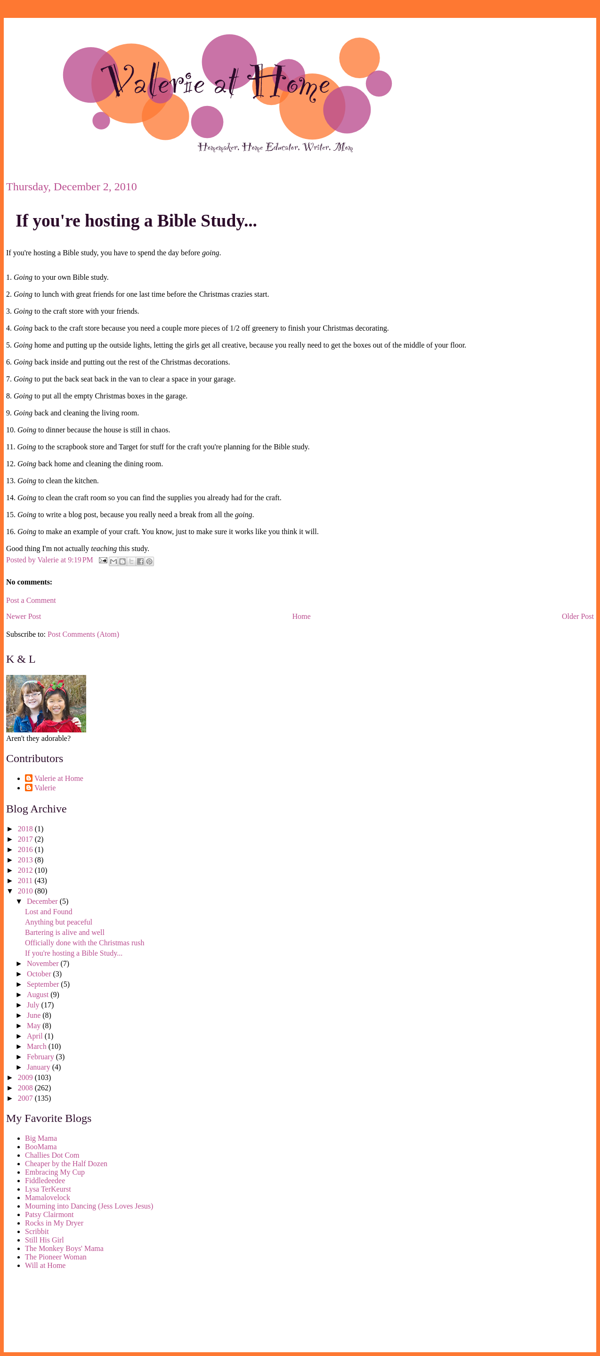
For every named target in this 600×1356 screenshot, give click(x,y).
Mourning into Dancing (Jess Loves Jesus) (89, 1206)
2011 (26, 881)
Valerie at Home (58, 778)
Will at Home (45, 1265)
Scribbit (37, 1231)
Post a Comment (31, 600)
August (38, 995)
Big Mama (41, 1138)
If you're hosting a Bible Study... (136, 220)
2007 (26, 1098)
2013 (26, 860)
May (34, 1026)
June (34, 1015)
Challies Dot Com (52, 1155)
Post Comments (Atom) (83, 634)
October (40, 974)
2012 (26, 870)
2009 (26, 1077)
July (34, 1005)
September (44, 984)
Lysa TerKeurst (48, 1189)
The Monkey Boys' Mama (64, 1248)
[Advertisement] (48, 1312)
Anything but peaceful (58, 922)
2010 (26, 891)
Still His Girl (44, 1240)
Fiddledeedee (45, 1181)
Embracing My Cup (55, 1172)
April (36, 1036)
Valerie (45, 788)
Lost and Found (48, 912)
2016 (26, 849)
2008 (26, 1088)
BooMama (41, 1147)
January (39, 1067)
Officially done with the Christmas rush (84, 943)
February (41, 1057)
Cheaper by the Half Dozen (66, 1164)
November (44, 963)
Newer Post (23, 616)
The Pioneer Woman (56, 1257)
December (43, 901)
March (38, 1046)
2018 (26, 829)
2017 (26, 839)
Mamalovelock (47, 1198)
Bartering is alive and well (65, 932)
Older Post (578, 616)
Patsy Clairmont (49, 1214)
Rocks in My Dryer (54, 1223)
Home (301, 616)
